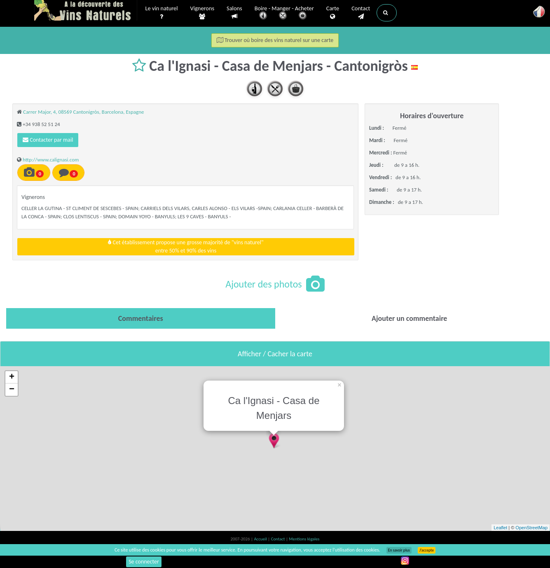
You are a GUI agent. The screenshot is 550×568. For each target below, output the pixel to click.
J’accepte (426, 550)
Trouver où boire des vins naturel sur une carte (275, 40)
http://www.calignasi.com (51, 160)
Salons (234, 12)
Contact (360, 12)
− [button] (11, 389)
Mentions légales (304, 539)
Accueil (261, 539)
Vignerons (202, 12)
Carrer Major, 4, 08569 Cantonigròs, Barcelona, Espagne (83, 112)
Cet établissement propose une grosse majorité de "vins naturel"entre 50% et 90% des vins (185, 246)
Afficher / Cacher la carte (275, 353)
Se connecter (144, 561)
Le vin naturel (161, 12)
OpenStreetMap (531, 527)
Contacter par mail (48, 139)
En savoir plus (399, 550)
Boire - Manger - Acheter (284, 13)
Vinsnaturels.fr (85, 11)
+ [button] (11, 377)
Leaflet (500, 527)
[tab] (140, 318)
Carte (332, 12)
